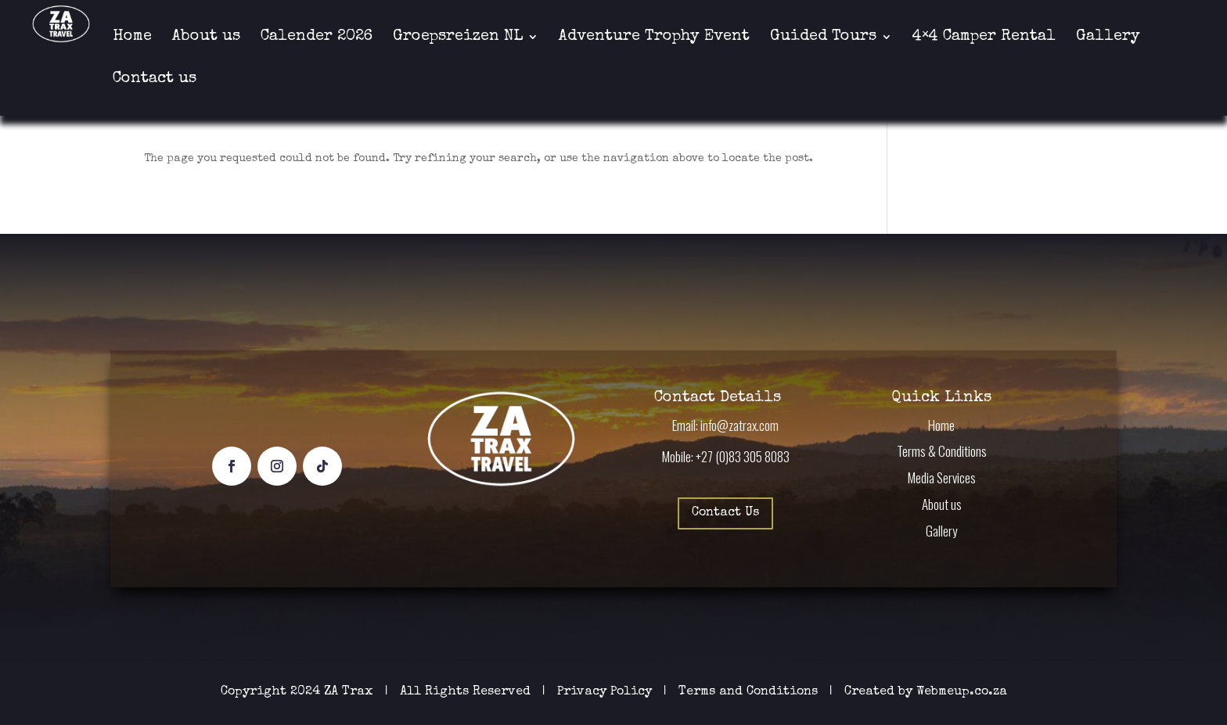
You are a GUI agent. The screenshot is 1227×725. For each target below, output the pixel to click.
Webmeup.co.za (961, 692)
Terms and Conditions (748, 692)
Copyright (253, 692)
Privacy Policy (606, 692)
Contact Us (725, 513)
